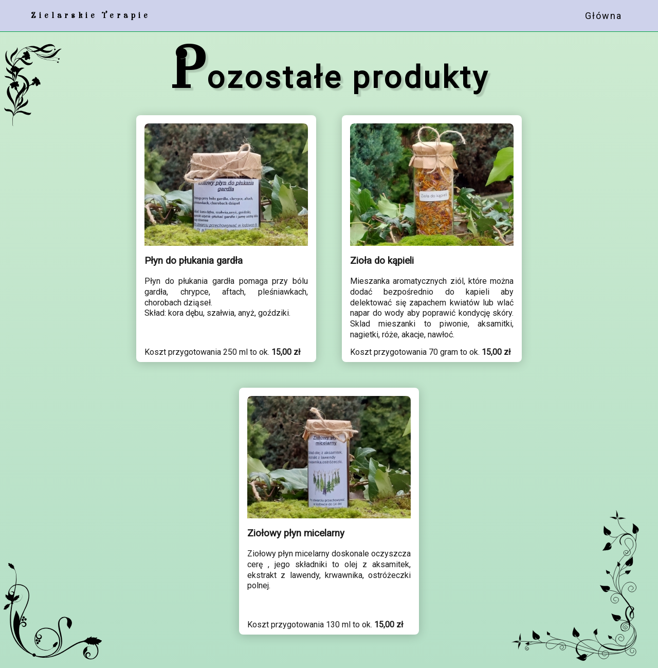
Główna (603, 15)
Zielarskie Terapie (91, 15)
